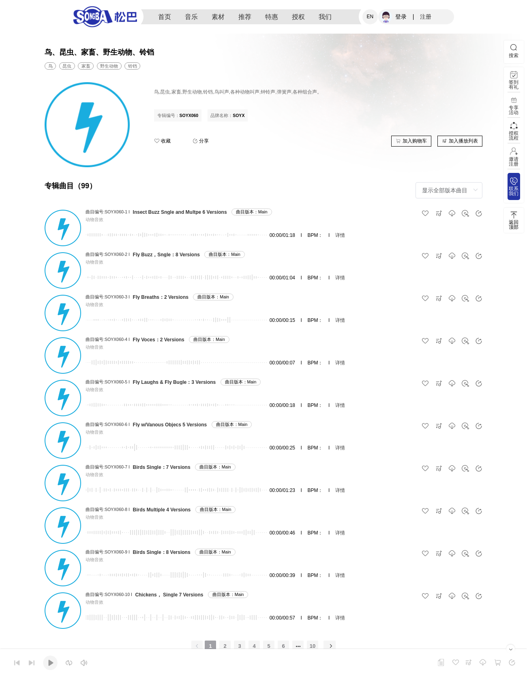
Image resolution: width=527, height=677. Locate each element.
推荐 (244, 16)
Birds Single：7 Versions (162, 467)
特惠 (271, 16)
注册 (425, 16)
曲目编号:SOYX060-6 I (108, 424)
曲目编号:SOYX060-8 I (108, 509)
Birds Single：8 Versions (162, 552)
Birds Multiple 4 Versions (162, 509)
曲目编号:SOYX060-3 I (108, 296)
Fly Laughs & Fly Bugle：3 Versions (174, 382)
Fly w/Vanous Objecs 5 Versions (170, 424)
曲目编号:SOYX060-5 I (108, 381)
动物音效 (94, 219)
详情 (340, 235)
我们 (325, 16)
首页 (164, 16)
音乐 (191, 16)
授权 (298, 16)
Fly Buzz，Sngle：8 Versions (166, 254)
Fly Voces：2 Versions (158, 339)
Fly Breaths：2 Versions (161, 297)
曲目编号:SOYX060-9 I (108, 551)
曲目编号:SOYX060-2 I (108, 254)
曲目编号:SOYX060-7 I (108, 466)
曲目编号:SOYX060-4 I (108, 339)
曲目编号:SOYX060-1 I (108, 211)
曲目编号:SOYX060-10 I (109, 594)
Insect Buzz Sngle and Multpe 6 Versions (180, 212)
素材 (218, 16)
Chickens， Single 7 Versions (169, 594)
